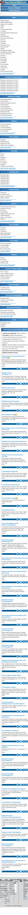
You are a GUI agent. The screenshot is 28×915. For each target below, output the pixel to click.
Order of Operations (6, 54)
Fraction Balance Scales (8, 498)
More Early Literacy (6, 147)
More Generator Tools (7, 316)
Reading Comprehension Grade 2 (9, 83)
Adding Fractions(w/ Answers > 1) (7, 373)
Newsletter (13, 890)
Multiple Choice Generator (8, 312)
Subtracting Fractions (8, 414)
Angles (2, 26)
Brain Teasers (4, 272)
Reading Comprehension (7, 93)
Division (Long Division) (7, 38)
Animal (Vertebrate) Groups (8, 207)
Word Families (4, 131)
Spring (2, 257)
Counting (3, 31)
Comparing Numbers (6, 29)
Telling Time (4, 68)
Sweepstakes (13, 892)
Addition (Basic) (5, 20)
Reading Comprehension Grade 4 (9, 87)
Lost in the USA (5, 279)
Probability (4, 61)
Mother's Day (4, 263)
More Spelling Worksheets (8, 186)
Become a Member (25, 898)
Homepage (13, 883)
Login (1, 897)
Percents (3, 55)
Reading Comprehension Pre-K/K (9, 80)
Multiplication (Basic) (6, 50)
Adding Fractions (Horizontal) (10, 401)
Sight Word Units (5, 143)
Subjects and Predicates (7, 166)
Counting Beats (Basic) (8, 510)
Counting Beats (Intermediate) (11, 485)
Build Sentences (5, 141)
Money (2, 48)
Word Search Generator (7, 310)
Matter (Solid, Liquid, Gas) (7, 213)
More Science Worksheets (8, 221)
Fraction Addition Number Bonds (11, 675)
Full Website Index (5, 323)
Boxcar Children (5, 198)
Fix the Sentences (5, 106)
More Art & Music (5, 251)
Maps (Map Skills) (5, 235)
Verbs (2, 155)
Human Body (4, 212)
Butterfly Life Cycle (6, 208)
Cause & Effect (4, 101)
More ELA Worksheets (6, 118)
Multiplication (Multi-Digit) (8, 52)
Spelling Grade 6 (5, 184)
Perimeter (3, 57)
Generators (13, 894)
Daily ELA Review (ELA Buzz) (8, 103)
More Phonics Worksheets (8, 133)
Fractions (3, 40)
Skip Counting (4, 64)
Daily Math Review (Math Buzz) (9, 33)
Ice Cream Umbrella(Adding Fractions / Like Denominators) (13, 702)
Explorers (3, 229)
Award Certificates (5, 289)
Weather (3, 219)
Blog (11, 888)
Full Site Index (6, 888)
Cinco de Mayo (5, 261)
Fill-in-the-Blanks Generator (8, 314)
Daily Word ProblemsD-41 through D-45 (8, 774)
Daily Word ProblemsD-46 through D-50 (8, 646)
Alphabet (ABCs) (5, 298)
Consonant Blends (6, 127)
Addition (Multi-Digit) (6, 22)
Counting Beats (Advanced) (10, 471)
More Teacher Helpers (7, 292)
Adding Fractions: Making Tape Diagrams (14, 789)
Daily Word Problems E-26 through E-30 (8, 759)
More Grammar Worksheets (8, 169)
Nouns (2, 154)
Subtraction (4, 66)
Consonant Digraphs (6, 129)
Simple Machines (5, 215)
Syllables (3, 164)
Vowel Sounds (4, 126)
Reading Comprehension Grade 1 (9, 82)
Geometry (3, 41)
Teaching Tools (5, 287)
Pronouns (3, 161)
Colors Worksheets (6, 243)
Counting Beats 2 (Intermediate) (11, 802)
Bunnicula (3, 192)
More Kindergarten (6, 304)
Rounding (3, 62)
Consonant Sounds (6, 124)
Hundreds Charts (5, 45)
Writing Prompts (5, 111)
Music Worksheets (6, 249)
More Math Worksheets (7, 74)
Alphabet (3, 140)
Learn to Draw (4, 247)
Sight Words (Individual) (7, 145)
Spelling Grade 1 (5, 175)
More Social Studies (6, 237)
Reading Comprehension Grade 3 (9, 85)
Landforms (4, 231)
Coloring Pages (5, 245)
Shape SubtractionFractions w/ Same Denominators (11, 816)
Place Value (4, 59)
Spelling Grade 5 (5, 182)
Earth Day (3, 259)
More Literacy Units (6, 200)
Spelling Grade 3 (5, 178)
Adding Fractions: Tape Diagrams (11, 832)
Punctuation (4, 162)
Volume (3, 69)
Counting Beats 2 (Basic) (9, 687)
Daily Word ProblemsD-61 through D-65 (8, 600)
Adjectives (3, 157)
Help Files (3, 324)
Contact (3, 326)
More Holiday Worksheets (8, 265)
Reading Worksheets (6, 99)
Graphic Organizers (6, 108)
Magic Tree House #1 (6, 196)
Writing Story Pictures (7, 113)
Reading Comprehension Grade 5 (9, 89)
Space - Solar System (6, 217)
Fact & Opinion (5, 105)
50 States (3, 228)
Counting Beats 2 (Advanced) (10, 730)
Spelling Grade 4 (5, 180)
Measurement (4, 47)
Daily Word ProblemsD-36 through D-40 (8, 540)
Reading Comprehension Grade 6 (9, 90)
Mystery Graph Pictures (7, 275)
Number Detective (6, 277)
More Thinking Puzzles (7, 281)
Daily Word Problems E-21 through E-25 (8, 844)
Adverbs (3, 159)
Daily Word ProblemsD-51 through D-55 (8, 629)
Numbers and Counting (7, 300)
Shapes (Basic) (4, 301)
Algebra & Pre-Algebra (7, 24)
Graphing (3, 43)
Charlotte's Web (5, 194)
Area (2, 27)
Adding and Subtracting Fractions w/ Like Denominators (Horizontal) (14, 661)
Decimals (3, 34)
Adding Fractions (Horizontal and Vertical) (14, 441)
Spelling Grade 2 (5, 177)
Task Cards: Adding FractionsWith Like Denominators (10, 524)
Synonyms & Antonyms (7, 110)
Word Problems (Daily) (7, 71)
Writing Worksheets (6, 115)
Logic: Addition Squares (7, 273)
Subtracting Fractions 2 (8, 388)
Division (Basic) (5, 36)
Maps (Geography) (6, 233)
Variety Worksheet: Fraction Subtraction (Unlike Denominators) (13, 861)
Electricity (3, 210)
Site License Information (3, 894)
